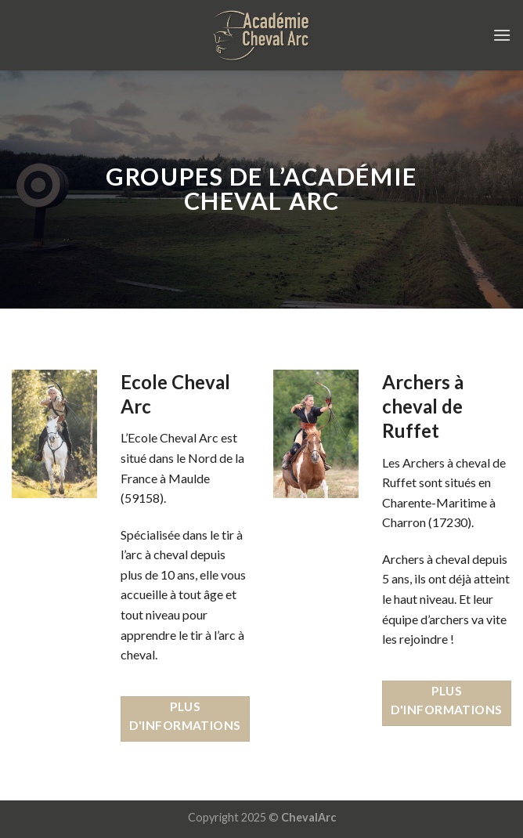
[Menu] (501, 35)
